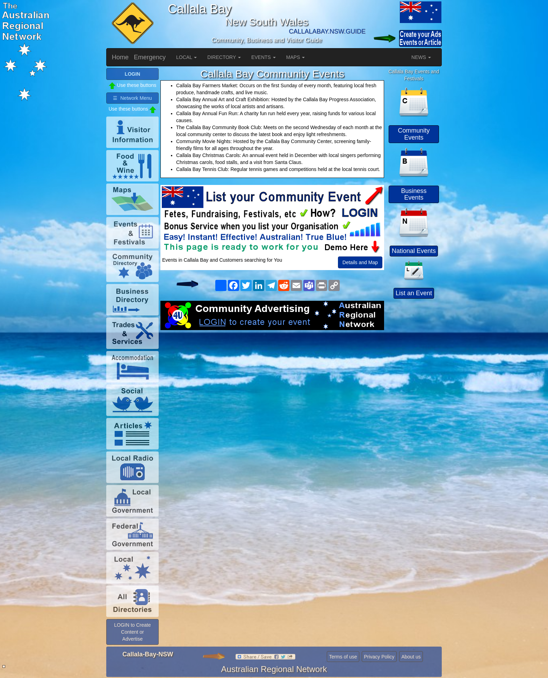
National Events (414, 250)
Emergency (150, 57)
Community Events (414, 134)
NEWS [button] (421, 57)
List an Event (414, 293)
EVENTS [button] (263, 57)
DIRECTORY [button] (224, 57)
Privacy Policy (379, 657)
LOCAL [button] (186, 57)
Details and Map (360, 262)
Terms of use (343, 657)
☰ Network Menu (132, 98)
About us (410, 657)
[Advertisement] (272, 386)
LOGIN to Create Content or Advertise (132, 632)
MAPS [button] (295, 57)
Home (120, 57)
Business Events (413, 194)
